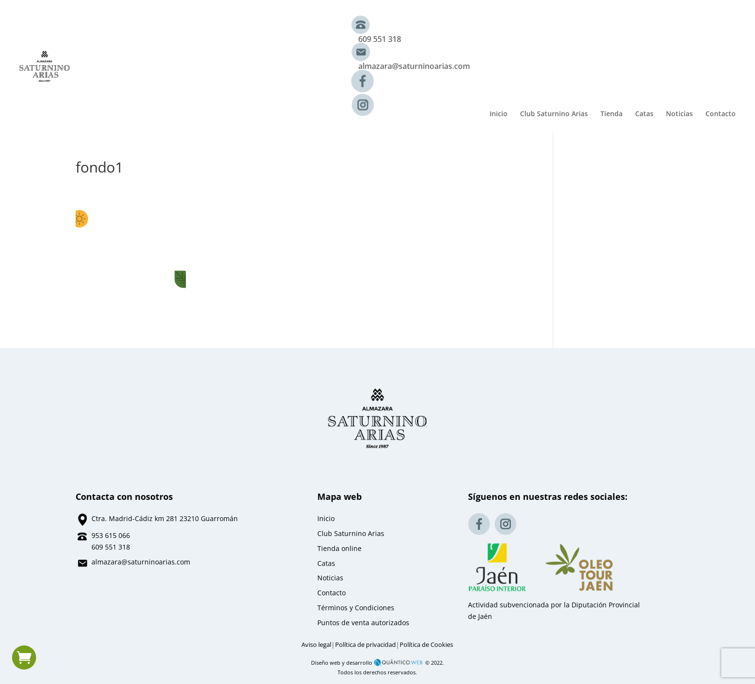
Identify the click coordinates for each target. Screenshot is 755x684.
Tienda (611, 114)
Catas (644, 114)
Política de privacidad (365, 645)
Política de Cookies (426, 645)
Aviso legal (316, 645)
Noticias (679, 114)
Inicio (499, 114)
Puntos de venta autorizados (363, 622)
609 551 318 (379, 39)
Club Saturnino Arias (554, 114)
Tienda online (339, 548)
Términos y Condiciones (355, 607)
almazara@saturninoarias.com (414, 66)
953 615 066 (110, 535)
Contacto (720, 114)
